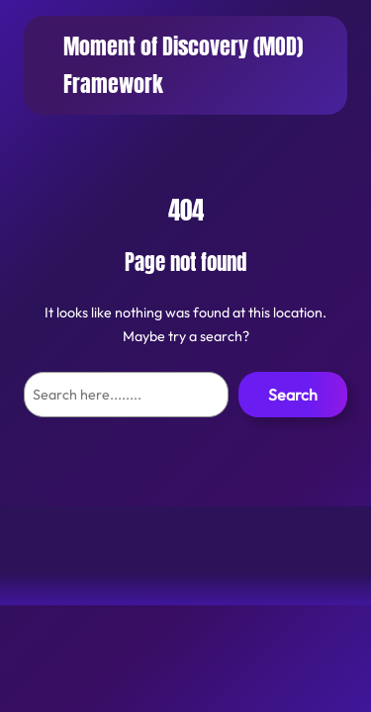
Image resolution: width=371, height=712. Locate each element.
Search (293, 394)
